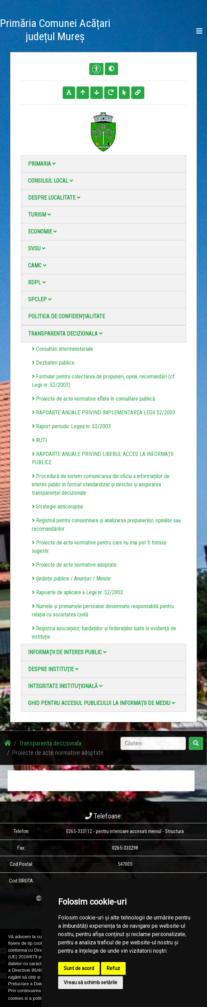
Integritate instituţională (65, 686)
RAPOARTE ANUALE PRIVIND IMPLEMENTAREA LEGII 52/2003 (103, 412)
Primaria (42, 164)
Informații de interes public (67, 652)
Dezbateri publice (53, 362)
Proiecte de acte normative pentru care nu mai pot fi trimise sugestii (99, 546)
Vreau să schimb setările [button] (90, 982)
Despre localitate (54, 197)
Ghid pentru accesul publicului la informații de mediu (101, 703)
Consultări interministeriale (62, 349)
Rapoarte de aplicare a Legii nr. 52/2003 (77, 592)
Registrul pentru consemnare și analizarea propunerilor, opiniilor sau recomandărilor (106, 524)
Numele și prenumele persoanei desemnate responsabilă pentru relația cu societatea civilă (103, 610)
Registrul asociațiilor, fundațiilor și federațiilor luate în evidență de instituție (104, 632)
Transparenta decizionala (65, 333)
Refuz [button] (113, 968)
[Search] (153, 743)
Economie (42, 231)
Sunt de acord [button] (79, 968)
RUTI (39, 440)
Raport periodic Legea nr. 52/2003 (71, 426)
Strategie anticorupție (57, 506)
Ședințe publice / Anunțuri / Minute (71, 578)
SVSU (36, 248)
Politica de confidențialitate (66, 316)
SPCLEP (40, 299)
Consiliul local (50, 180)
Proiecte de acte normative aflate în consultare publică (93, 398)
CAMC (37, 265)
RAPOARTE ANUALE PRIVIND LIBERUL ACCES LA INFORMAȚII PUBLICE (102, 458)
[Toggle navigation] (199, 31)
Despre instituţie (53, 669)
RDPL (37, 282)
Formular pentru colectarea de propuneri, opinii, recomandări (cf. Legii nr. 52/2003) (104, 380)
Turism (39, 214)
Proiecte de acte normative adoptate (74, 564)
